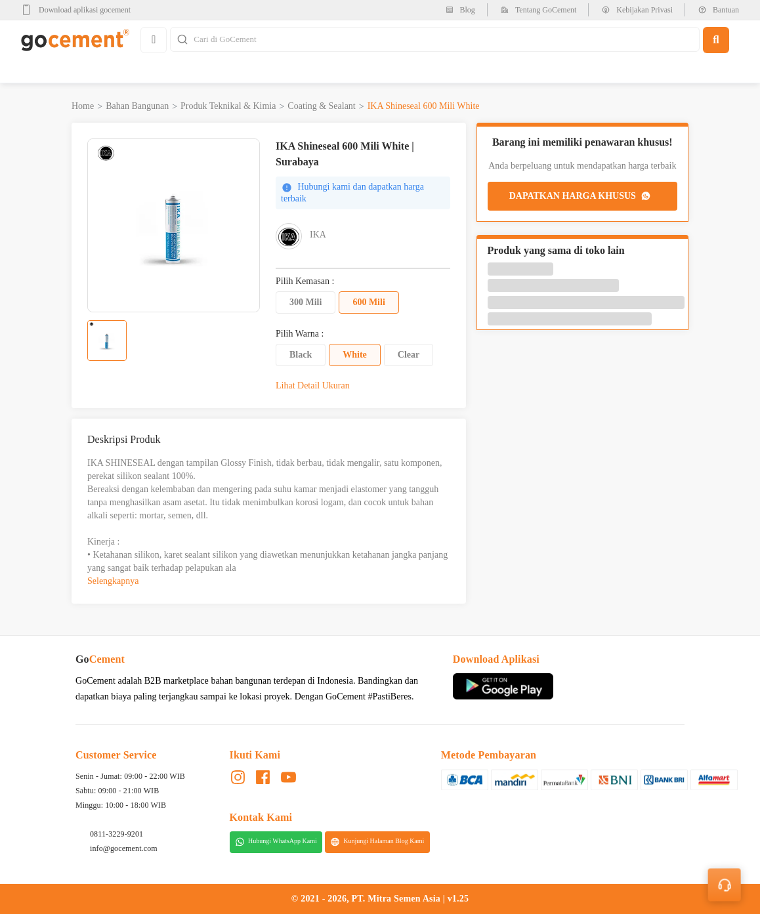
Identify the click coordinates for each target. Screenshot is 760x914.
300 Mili (305, 302)
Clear (408, 355)
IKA (318, 234)
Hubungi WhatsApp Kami (276, 842)
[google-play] (79, 9)
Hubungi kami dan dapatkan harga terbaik (352, 192)
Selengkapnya (113, 581)
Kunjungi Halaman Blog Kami (377, 842)
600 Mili (368, 302)
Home (83, 106)
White (355, 355)
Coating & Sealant (321, 106)
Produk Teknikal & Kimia (228, 106)
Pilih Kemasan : (305, 281)
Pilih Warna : (300, 334)
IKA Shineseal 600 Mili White (424, 106)
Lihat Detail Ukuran (313, 385)
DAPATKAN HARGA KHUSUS (580, 196)
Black (300, 355)
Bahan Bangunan (137, 106)
